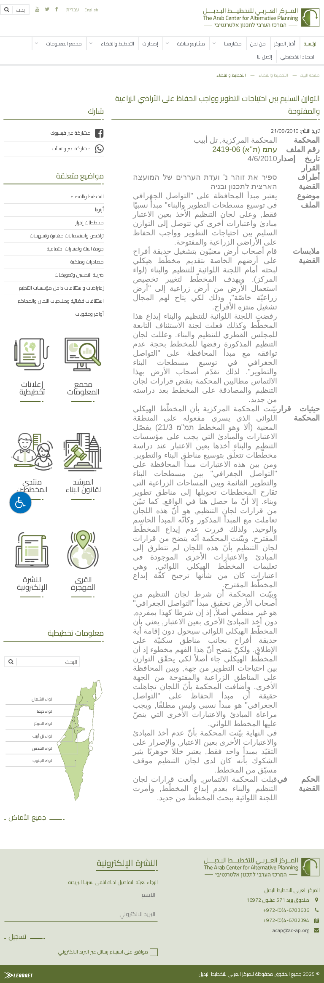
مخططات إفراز (90, 222)
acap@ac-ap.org (291, 930)
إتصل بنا (264, 56)
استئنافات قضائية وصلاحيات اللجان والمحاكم (61, 301)
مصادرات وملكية (87, 262)
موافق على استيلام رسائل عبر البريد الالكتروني (103, 951)
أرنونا (99, 209)
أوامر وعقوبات (90, 314)
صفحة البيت (310, 75)
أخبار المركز (284, 43)
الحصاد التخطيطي (298, 56)
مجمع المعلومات (64, 43)
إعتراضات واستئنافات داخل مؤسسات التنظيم (61, 288)
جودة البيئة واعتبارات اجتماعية (75, 249)
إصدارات (150, 43)
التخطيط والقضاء (117, 43)
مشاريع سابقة (191, 43)
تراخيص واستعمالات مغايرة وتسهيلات (67, 236)
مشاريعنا (233, 43)
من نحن (258, 43)
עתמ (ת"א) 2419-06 (244, 149)
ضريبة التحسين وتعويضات (79, 275)
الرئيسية (311, 43)
